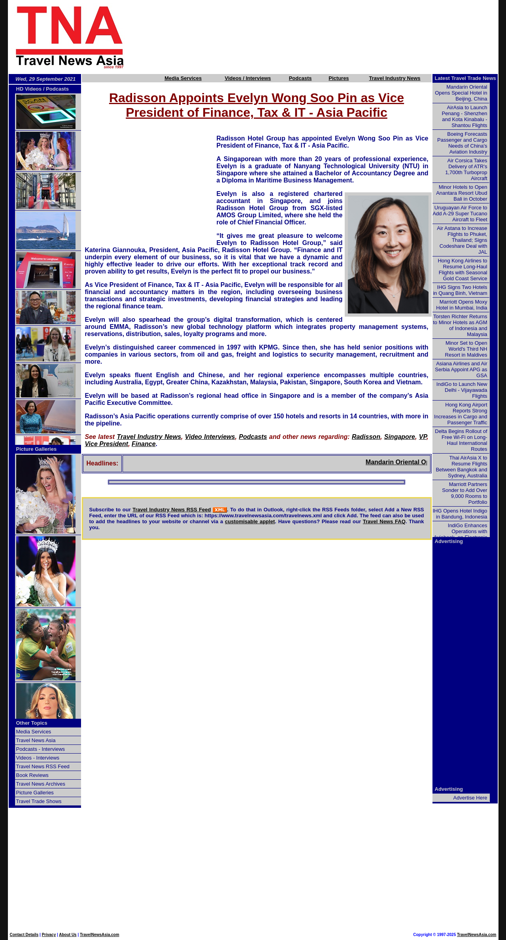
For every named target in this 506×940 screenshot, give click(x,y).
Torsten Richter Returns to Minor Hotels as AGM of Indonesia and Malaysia (460, 325)
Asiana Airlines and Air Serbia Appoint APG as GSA (461, 369)
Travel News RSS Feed (43, 766)
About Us (67, 934)
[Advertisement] (325, 37)
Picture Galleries (36, 449)
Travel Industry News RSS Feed (171, 510)
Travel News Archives (41, 784)
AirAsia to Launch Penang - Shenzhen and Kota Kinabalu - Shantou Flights (464, 116)
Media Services (183, 78)
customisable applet (250, 521)
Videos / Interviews (248, 78)
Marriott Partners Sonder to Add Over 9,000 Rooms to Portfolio (464, 493)
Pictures (339, 78)
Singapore (399, 436)
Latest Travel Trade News (465, 78)
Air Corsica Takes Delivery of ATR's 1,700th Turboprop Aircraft (466, 169)
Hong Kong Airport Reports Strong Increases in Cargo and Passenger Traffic (460, 413)
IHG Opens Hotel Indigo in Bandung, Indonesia (459, 514)
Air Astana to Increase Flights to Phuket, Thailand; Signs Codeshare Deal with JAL (462, 240)
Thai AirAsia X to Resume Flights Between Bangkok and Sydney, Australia (461, 467)
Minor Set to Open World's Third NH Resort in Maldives (466, 349)
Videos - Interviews (38, 758)
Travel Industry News (395, 78)
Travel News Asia (36, 740)
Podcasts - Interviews (40, 749)
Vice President (106, 444)
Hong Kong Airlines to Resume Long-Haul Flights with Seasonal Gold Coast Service (462, 269)
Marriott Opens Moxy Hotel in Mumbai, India (461, 305)
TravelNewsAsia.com (99, 934)
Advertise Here (470, 798)
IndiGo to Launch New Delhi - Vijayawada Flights (461, 390)
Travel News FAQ (384, 521)
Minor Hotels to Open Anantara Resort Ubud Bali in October (461, 193)
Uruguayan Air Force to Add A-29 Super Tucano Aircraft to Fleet (459, 213)
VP (423, 436)
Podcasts (300, 78)
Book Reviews (32, 775)
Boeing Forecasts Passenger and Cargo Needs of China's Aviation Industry (462, 143)
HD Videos (29, 89)
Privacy (49, 934)
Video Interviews (210, 436)
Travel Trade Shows (39, 801)
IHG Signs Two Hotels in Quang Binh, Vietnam (460, 290)
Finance (143, 444)
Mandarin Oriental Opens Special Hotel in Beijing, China (461, 93)
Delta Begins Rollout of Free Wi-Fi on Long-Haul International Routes (461, 440)
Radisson (366, 436)
